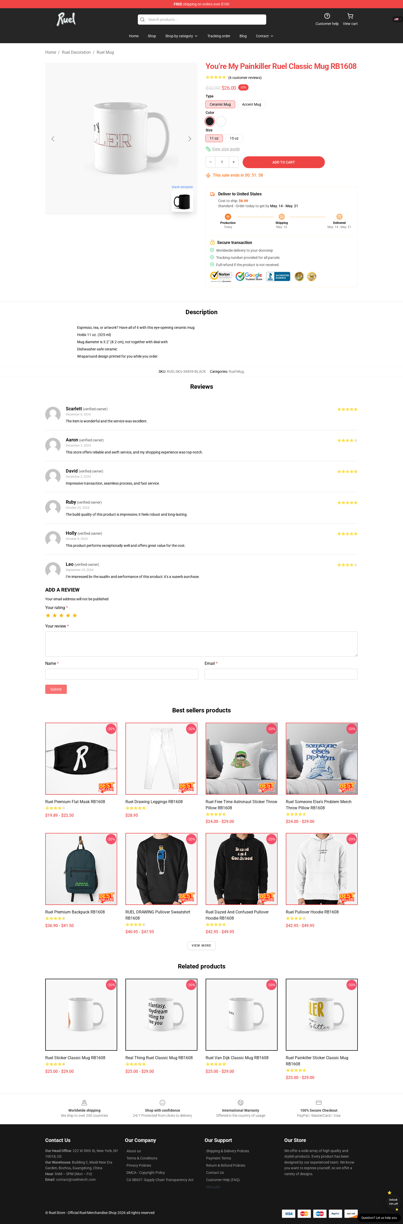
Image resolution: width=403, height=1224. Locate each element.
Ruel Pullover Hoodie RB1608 (312, 912)
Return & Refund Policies (225, 1165)
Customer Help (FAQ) (223, 1180)
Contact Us (215, 1173)
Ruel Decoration (76, 52)
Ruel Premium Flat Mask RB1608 (75, 801)
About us (133, 1151)
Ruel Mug (105, 52)
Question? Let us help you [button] (379, 1218)
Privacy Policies (138, 1165)
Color (210, 113)
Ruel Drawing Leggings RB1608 (154, 801)
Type (210, 96)
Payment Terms (218, 1158)
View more (202, 945)
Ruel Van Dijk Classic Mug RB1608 (237, 1057)
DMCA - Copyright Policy (145, 1173)
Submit (56, 689)
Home (50, 52)
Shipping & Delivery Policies (227, 1151)
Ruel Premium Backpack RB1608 (75, 912)
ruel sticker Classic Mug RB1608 (75, 1057)
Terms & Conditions (141, 1158)
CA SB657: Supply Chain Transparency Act (160, 1180)
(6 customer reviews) (245, 78)
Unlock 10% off (393, 1201)
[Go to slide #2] (134, 227)
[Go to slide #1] (108, 227)
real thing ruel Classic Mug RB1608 (159, 1057)
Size (209, 130)
